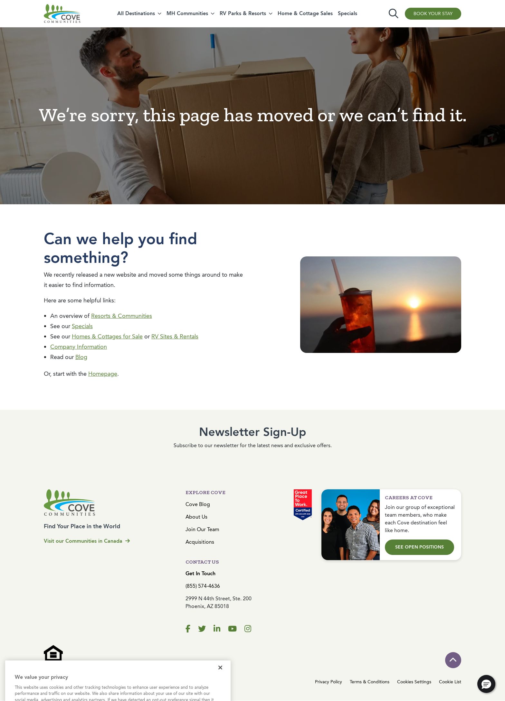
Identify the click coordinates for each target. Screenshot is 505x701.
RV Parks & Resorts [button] (243, 13)
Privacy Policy (328, 682)
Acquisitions (200, 542)
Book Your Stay (433, 14)
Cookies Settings (414, 682)
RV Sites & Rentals (174, 336)
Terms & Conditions (369, 682)
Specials (347, 13)
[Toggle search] (393, 14)
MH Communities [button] (187, 13)
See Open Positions (419, 547)
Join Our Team (202, 529)
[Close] (220, 676)
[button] (486, 684)
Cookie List (450, 682)
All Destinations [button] (136, 13)
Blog (81, 357)
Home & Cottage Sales (305, 13)
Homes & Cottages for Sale (107, 336)
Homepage (102, 374)
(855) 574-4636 (203, 586)
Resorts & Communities (121, 316)
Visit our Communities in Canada (87, 541)
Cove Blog (198, 504)
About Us (196, 516)
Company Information (78, 347)
